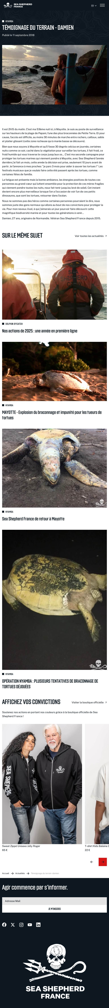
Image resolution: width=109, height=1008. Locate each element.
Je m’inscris (54, 908)
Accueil (5, 873)
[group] (42, 788)
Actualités (20, 873)
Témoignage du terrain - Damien (45, 873)
